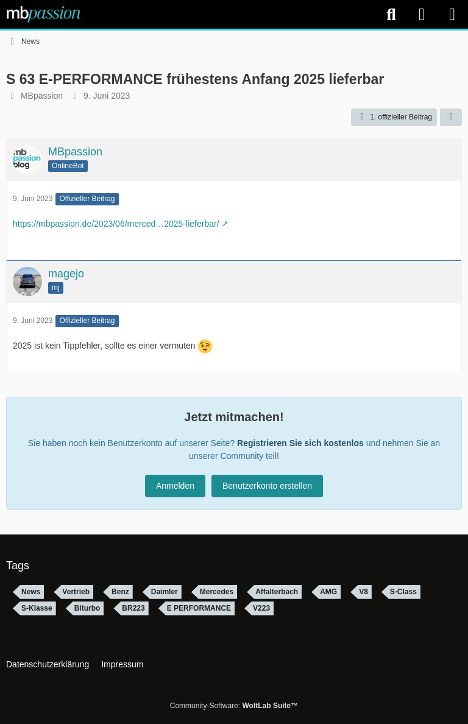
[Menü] (452, 14)
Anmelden (175, 486)
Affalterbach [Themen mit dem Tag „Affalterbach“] (276, 591)
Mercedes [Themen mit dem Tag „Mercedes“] (216, 591)
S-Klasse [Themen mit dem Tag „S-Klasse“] (36, 608)
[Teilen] (451, 117)
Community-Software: (234, 705)
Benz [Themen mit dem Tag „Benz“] (120, 591)
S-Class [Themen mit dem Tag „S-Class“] (403, 591)
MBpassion (42, 96)
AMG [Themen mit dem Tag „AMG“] (328, 591)
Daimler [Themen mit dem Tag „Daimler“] (164, 591)
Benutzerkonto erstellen (267, 486)
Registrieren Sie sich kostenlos (300, 443)
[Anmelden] (422, 14)
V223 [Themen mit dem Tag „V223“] (261, 608)
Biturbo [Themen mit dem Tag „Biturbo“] (87, 608)
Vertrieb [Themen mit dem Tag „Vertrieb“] (76, 591)
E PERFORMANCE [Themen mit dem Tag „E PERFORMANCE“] (199, 608)
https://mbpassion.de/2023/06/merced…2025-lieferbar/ (116, 224)
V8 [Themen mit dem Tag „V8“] (363, 591)
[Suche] (391, 14)
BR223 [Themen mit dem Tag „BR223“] (133, 608)
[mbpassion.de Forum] (43, 14)
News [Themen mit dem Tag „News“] (30, 591)
